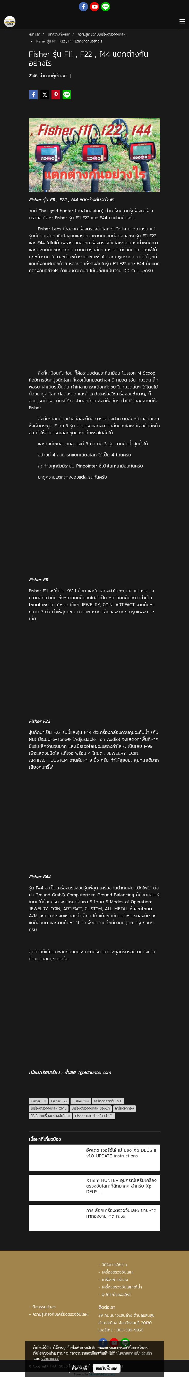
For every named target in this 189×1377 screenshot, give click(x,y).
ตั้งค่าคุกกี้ (79, 1368)
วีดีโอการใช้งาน (114, 1264)
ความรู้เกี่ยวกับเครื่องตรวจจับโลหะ (60, 1314)
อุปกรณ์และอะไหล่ (116, 1294)
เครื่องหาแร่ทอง (115, 1279)
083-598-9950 (129, 1330)
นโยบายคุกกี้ (50, 1358)
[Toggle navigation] (182, 21)
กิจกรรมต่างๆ (44, 1307)
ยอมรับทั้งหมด (106, 1368)
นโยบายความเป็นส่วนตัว (134, 1353)
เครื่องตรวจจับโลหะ (118, 1272)
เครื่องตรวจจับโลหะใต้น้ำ (122, 1287)
